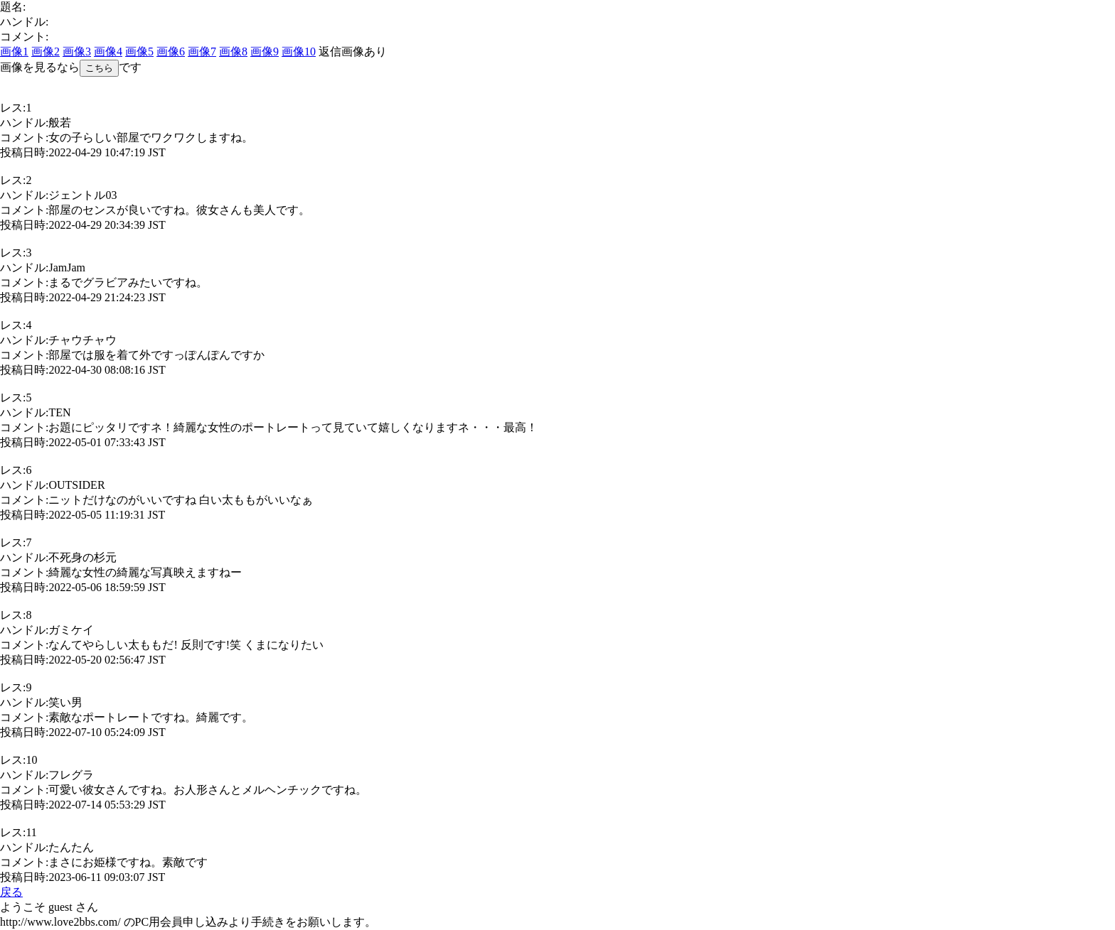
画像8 (233, 51)
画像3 (77, 51)
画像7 (202, 51)
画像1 (14, 51)
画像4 (108, 51)
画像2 (45, 51)
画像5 (139, 51)
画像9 (264, 51)
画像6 (170, 51)
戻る (11, 892)
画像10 (299, 51)
